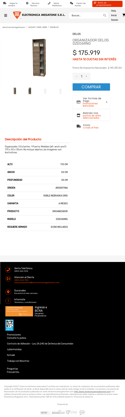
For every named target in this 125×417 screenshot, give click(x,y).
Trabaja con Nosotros (18, 361)
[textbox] (85, 15)
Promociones (14, 334)
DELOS (77, 34)
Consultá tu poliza (16, 338)
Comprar (91, 87)
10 (84, 59)
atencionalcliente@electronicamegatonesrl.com (17, 282)
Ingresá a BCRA (41, 308)
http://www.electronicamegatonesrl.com (92, 392)
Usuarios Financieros (40, 314)
